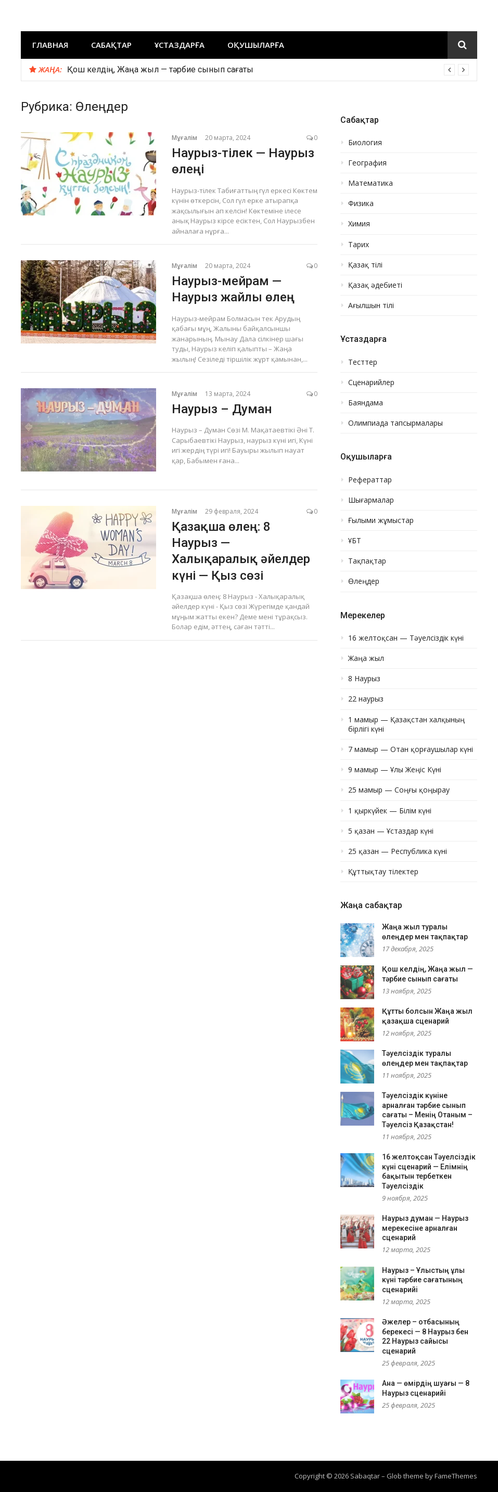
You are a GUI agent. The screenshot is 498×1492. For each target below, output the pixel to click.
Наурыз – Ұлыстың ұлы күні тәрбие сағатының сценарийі (423, 1280)
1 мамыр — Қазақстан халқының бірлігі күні (406, 724)
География (367, 163)
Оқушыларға (255, 45)
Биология (365, 142)
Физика (361, 203)
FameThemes (456, 1476)
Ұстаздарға (180, 45)
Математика (370, 183)
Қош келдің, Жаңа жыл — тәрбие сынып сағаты (160, 69)
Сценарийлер (371, 382)
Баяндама (365, 402)
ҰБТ (354, 540)
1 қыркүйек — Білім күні (389, 810)
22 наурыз (366, 699)
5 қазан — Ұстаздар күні (390, 831)
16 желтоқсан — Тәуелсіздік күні (406, 638)
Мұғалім (184, 137)
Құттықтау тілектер (383, 871)
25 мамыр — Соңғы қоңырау (399, 790)
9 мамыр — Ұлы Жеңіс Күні (394, 769)
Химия (359, 223)
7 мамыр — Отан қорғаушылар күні (410, 749)
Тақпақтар (367, 561)
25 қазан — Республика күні (397, 851)
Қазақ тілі (365, 265)
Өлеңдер (363, 581)
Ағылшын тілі (371, 305)
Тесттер (362, 362)
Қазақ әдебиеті (375, 285)
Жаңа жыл (366, 658)
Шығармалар (371, 500)
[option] (268, 69)
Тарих (358, 244)
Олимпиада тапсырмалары (395, 423)
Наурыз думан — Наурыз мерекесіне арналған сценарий (425, 1228)
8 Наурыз (364, 678)
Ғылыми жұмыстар (381, 520)
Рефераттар (370, 479)
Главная (50, 45)
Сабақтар (111, 45)
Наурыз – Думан (222, 409)
